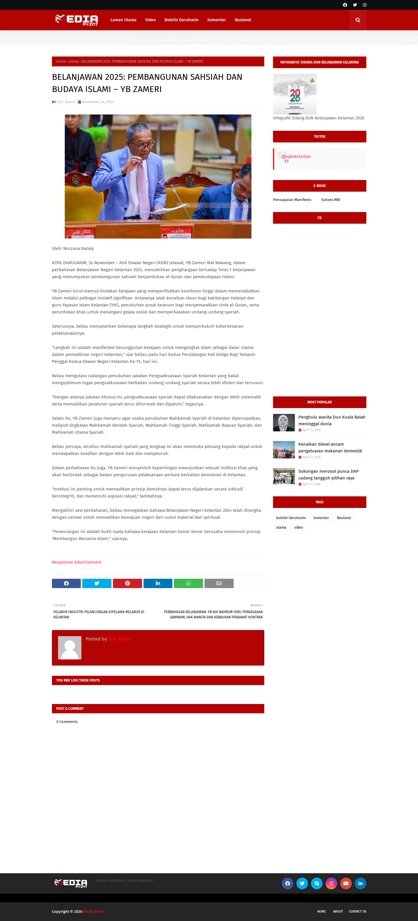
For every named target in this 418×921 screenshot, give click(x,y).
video (298, 527)
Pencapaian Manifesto (292, 199)
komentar (321, 518)
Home (61, 61)
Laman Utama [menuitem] (124, 19)
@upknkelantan (296, 156)
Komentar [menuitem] (216, 19)
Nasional (344, 518)
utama (74, 61)
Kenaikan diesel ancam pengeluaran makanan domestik (330, 448)
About (338, 911)
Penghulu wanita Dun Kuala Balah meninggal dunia (331, 420)
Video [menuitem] (150, 19)
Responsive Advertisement (77, 562)
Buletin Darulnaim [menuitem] (182, 19)
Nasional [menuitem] (243, 19)
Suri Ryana (66, 102)
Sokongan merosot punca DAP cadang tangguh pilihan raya (328, 475)
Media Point (93, 911)
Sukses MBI (330, 199)
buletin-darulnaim (291, 518)
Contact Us (357, 911)
